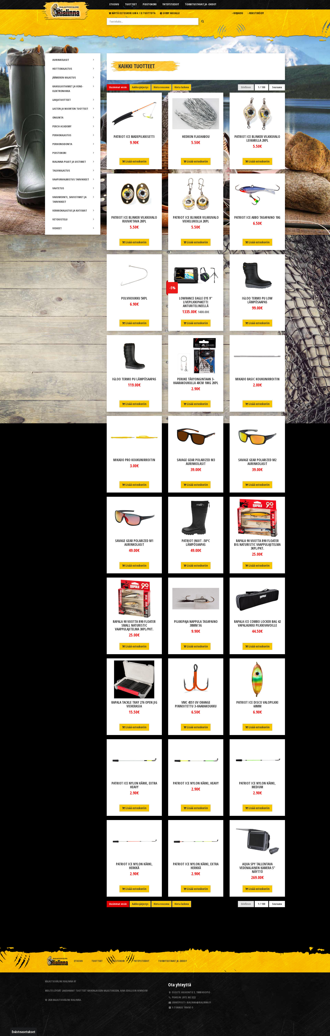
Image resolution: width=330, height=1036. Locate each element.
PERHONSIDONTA (73, 144)
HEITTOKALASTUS (73, 69)
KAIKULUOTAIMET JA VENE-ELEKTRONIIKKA (73, 88)
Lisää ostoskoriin (134, 161)
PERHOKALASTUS (73, 135)
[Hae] (202, 21)
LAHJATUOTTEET (73, 100)
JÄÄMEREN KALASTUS (73, 77)
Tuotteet (131, 4)
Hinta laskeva (181, 87)
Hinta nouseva (161, 87)
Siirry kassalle (170, 13)
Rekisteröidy (256, 13)
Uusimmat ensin (118, 87)
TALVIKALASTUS (73, 170)
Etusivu (114, 4)
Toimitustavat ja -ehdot (200, 4)
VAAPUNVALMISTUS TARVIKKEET (73, 179)
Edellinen (246, 87)
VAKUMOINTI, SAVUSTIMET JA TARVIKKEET (73, 199)
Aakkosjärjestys (140, 87)
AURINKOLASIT (73, 60)
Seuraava (277, 87)
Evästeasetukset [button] (23, 1031)
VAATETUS (73, 188)
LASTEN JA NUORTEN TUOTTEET (73, 109)
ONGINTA (73, 117)
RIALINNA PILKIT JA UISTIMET (73, 162)
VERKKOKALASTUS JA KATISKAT (73, 210)
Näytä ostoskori (132, 13)
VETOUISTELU (73, 219)
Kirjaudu (237, 13)
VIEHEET (73, 228)
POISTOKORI (73, 153)
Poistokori (150, 4)
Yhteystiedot (170, 4)
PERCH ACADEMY (73, 126)
